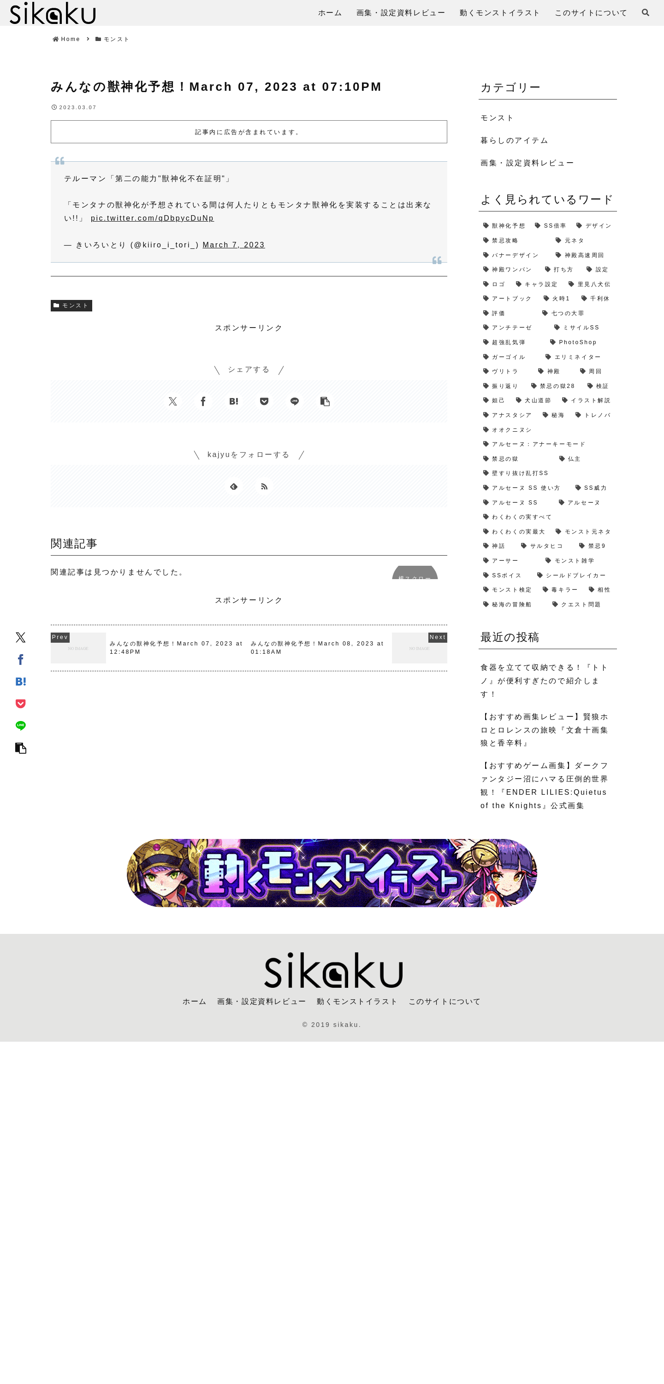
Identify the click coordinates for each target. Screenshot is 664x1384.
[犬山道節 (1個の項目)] (534, 400)
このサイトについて (445, 1001)
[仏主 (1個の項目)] (586, 459)
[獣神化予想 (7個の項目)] (504, 226)
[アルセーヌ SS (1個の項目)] (516, 503)
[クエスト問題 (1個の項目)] (582, 604)
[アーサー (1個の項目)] (510, 561)
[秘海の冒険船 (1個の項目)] (513, 604)
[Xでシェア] (21, 636)
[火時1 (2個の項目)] (558, 299)
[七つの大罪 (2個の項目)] (577, 313)
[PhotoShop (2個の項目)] (581, 342)
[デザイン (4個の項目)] (594, 226)
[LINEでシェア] (21, 725)
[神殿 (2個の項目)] (554, 371)
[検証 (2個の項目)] (600, 386)
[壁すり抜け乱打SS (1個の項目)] (548, 473)
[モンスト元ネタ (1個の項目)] (584, 532)
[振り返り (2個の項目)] (503, 386)
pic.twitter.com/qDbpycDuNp (152, 218)
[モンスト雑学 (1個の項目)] (579, 561)
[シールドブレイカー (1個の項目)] (575, 575)
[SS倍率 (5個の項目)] (551, 226)
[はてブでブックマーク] (21, 681)
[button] (21, 747)
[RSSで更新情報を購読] (264, 486)
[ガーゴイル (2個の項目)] (510, 357)
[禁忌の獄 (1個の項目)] (517, 459)
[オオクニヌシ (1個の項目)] (548, 430)
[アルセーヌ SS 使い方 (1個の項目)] (525, 488)
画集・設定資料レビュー (262, 1001)
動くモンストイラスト (357, 1001)
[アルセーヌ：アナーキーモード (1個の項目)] (548, 444)
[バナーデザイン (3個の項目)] (515, 255)
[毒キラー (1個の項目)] (561, 590)
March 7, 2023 (233, 245)
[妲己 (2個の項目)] (495, 400)
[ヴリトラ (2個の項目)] (506, 371)
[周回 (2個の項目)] (596, 371)
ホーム (195, 1001)
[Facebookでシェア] (21, 659)
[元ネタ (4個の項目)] (584, 241)
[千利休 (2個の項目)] (597, 299)
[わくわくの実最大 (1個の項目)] (515, 532)
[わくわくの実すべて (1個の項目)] (548, 517)
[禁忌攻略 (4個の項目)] (515, 241)
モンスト (71, 305)
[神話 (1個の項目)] (498, 546)
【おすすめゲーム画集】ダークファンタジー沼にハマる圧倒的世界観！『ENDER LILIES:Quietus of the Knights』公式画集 (544, 785)
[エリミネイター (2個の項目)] (579, 357)
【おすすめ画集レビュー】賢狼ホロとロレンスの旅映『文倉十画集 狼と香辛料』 (544, 730)
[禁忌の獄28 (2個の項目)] (555, 386)
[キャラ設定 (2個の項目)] (537, 284)
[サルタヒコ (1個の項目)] (545, 546)
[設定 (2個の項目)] (599, 270)
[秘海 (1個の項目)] (554, 415)
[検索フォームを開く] (645, 12)
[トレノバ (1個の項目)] (594, 415)
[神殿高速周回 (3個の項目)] (584, 255)
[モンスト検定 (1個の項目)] (508, 590)
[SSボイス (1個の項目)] (506, 575)
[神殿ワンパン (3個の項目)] (510, 270)
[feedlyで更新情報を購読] (234, 486)
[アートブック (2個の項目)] (509, 299)
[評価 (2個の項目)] (508, 313)
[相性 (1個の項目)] (600, 590)
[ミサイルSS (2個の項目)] (583, 328)
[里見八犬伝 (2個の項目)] (590, 284)
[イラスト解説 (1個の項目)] (587, 400)
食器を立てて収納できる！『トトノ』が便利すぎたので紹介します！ (544, 680)
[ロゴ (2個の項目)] (495, 284)
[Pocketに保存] (21, 703)
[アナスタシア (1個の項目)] (508, 415)
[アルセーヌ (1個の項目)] (586, 503)
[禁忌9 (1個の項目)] (595, 546)
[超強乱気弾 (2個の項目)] (512, 342)
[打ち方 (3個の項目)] (561, 270)
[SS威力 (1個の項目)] (594, 488)
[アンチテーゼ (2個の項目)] (514, 328)
